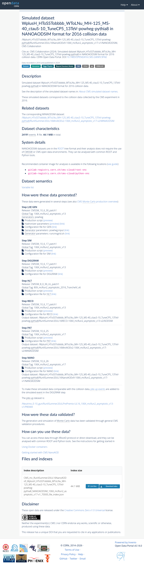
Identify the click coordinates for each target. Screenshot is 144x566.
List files (92, 486)
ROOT (61, 148)
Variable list (28, 187)
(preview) (48, 220)
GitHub (63, 558)
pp (92, 66)
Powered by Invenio (125, 542)
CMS (78, 66)
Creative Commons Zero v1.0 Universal (84, 510)
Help (80, 554)
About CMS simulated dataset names (98, 91)
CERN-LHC (100, 66)
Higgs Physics (47, 66)
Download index (108, 486)
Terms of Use (72, 549)
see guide (113, 164)
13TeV (85, 66)
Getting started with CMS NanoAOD (40, 452)
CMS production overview (97, 201)
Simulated (36, 66)
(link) (62, 223)
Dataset (26, 66)
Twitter (73, 558)
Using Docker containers (34, 446)
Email (83, 558)
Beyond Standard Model (64, 66)
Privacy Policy (68, 554)
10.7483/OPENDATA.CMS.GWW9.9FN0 (87, 57)
